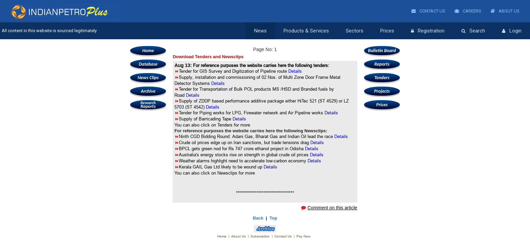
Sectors (354, 31)
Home (148, 50)
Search (473, 31)
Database (148, 64)
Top (273, 218)
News (260, 31)
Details (218, 83)
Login (512, 31)
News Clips (148, 78)
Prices (387, 31)
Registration (427, 31)
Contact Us (428, 11)
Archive (148, 91)
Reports (148, 104)
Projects (382, 91)
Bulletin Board (382, 50)
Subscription (260, 236)
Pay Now (303, 236)
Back (258, 218)
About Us (505, 11)
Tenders (381, 78)
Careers (468, 11)
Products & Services (306, 31)
